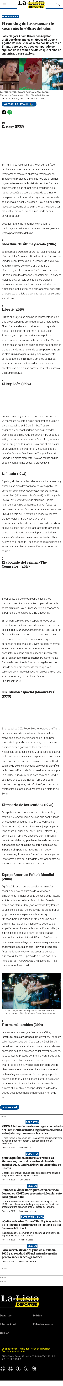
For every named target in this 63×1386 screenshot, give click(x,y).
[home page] (31, 1300)
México (32, 1185)
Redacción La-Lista (27, 1211)
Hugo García (24, 1180)
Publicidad (24, 1348)
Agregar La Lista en (19, 104)
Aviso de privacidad (41, 1348)
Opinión (4, 1333)
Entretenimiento (10, 16)
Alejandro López (26, 1240)
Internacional (10, 1107)
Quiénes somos (9, 1348)
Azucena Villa (25, 1147)
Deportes (32, 1122)
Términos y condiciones (14, 1351)
